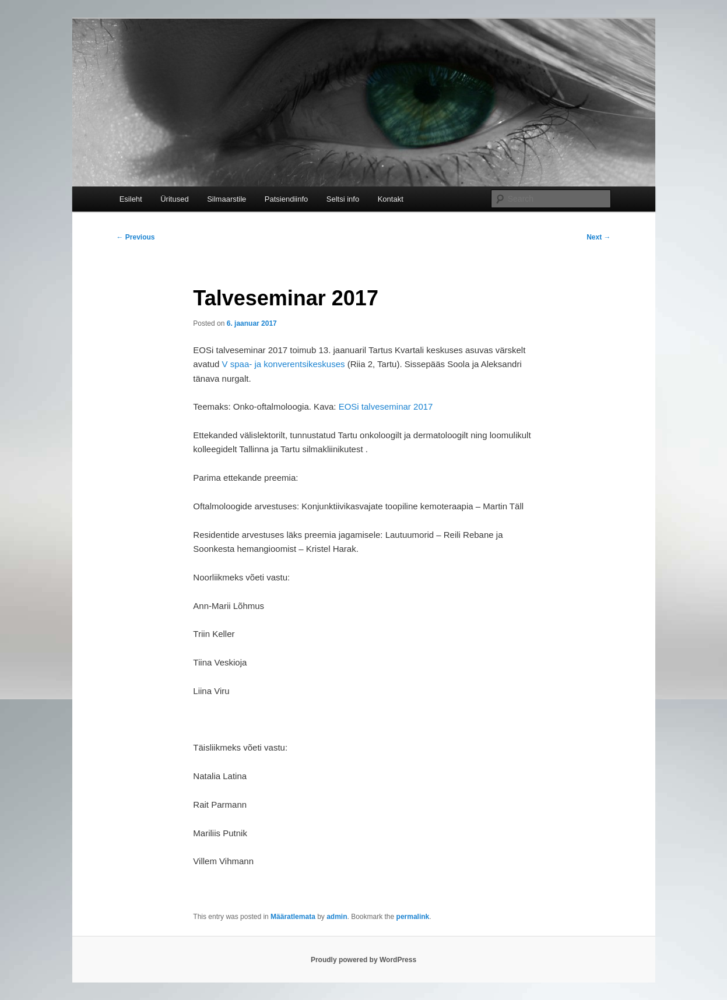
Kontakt (390, 199)
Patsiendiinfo (286, 199)
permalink (413, 917)
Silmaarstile (226, 199)
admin (336, 917)
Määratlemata (293, 917)
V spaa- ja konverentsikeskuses (283, 364)
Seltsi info (342, 199)
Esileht (131, 199)
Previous (136, 237)
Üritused (174, 199)
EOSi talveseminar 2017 (386, 406)
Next (598, 237)
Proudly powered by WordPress (363, 960)
